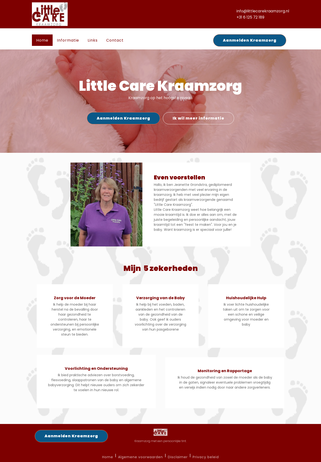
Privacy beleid (206, 457)
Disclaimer (178, 457)
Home (42, 40)
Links (93, 40)
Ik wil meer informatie (198, 118)
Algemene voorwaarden (140, 457)
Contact (115, 40)
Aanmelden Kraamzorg (249, 40)
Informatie (68, 40)
